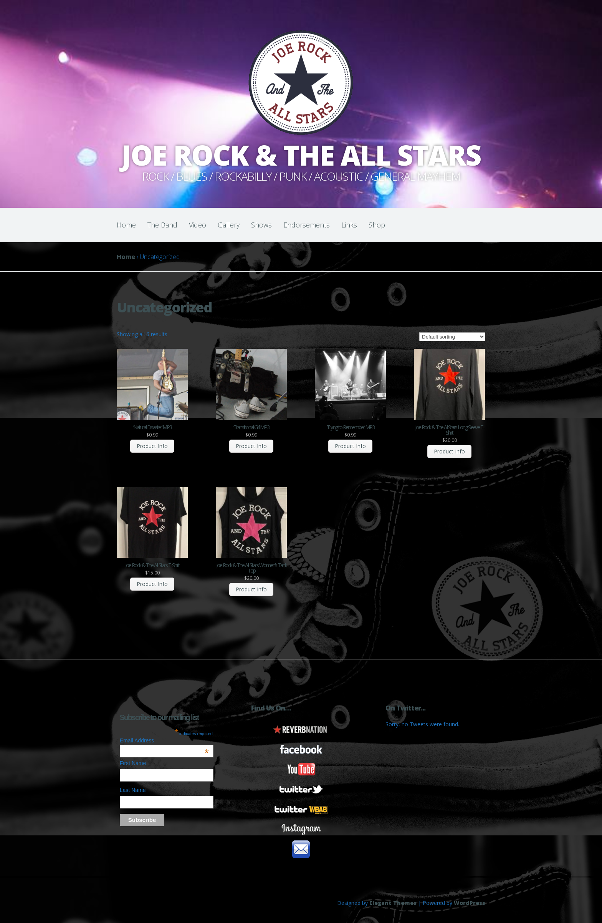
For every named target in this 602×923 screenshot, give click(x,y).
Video (197, 224)
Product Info (152, 446)
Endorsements (306, 224)
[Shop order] (452, 336)
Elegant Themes (393, 902)
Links (349, 224)
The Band (162, 224)
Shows (261, 224)
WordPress (469, 902)
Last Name (133, 790)
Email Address (164, 740)
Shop (377, 224)
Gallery (229, 224)
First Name (133, 763)
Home (126, 224)
